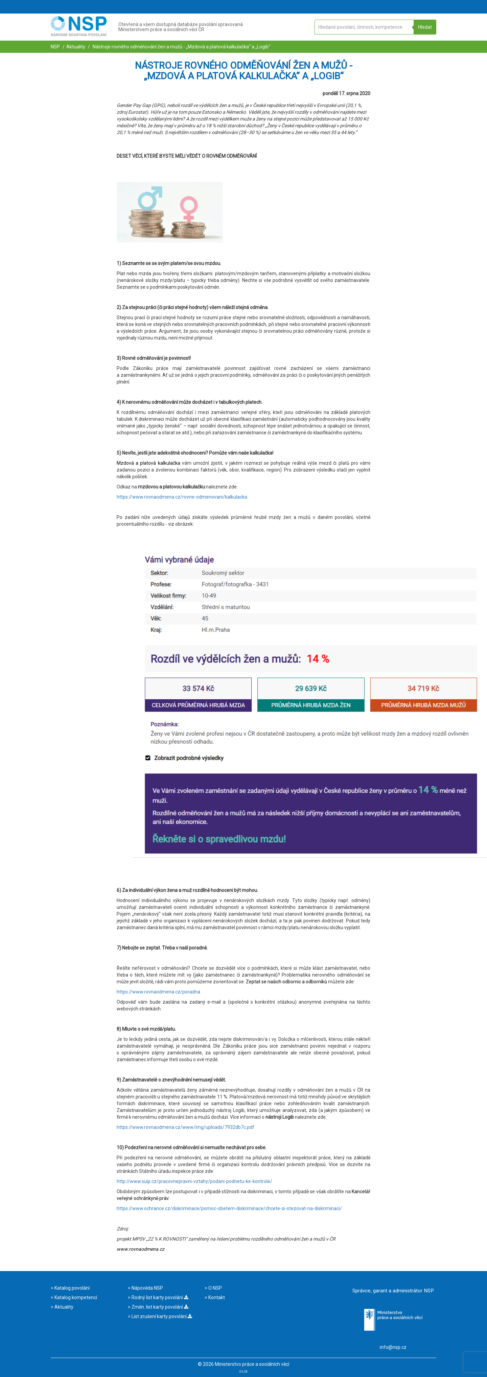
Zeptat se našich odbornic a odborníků (286, 981)
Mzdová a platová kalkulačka (148, 463)
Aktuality (75, 46)
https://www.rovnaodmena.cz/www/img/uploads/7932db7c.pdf (185, 1127)
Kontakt (216, 1297)
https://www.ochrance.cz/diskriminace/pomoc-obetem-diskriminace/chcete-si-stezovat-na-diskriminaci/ (229, 1208)
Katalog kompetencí (75, 1297)
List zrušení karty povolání (161, 1316)
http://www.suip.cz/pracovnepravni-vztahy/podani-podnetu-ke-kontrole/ (194, 1181)
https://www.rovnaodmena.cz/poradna (158, 992)
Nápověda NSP (147, 1288)
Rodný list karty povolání (159, 1297)
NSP (55, 46)
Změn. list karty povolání (159, 1307)
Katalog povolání (71, 1288)
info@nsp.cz (393, 1347)
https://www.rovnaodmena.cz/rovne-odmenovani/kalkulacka (182, 497)
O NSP (214, 1288)
